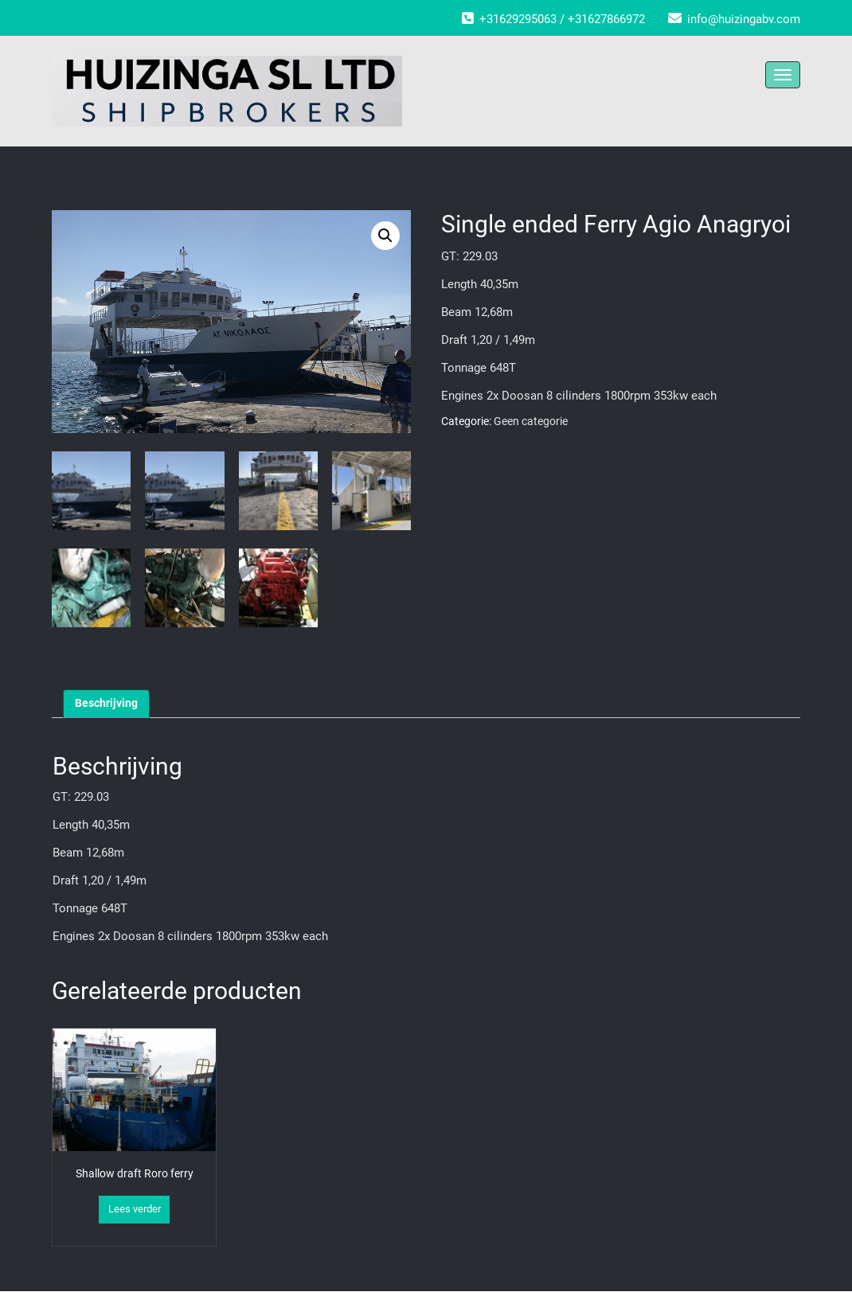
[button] (385, 235)
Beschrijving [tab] (106, 703)
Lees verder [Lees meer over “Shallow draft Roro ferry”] (134, 1209)
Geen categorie (531, 421)
